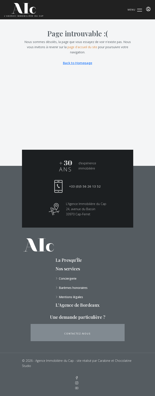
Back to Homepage (77, 63)
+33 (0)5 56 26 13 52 (85, 186)
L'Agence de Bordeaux (78, 305)
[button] (78, 332)
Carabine (104, 361)
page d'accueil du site (82, 47)
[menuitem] (148, 9)
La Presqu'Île (69, 260)
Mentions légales (71, 297)
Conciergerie (68, 278)
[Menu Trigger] (135, 9)
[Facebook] (77, 378)
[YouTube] (77, 388)
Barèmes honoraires (73, 288)
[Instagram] (77, 383)
